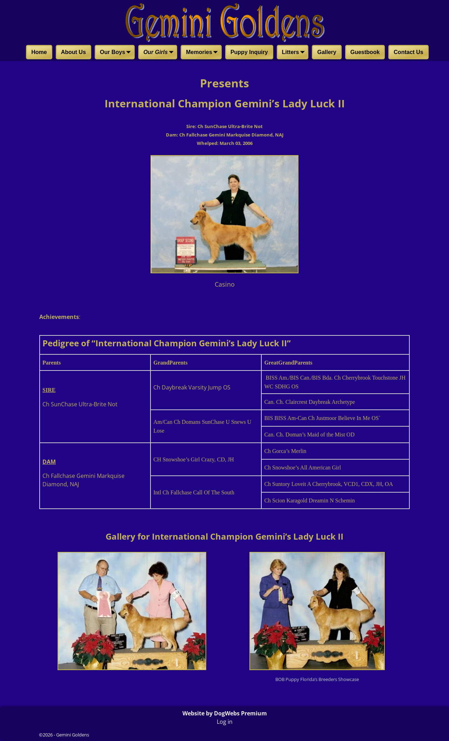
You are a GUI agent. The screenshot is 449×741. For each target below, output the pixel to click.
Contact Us (408, 52)
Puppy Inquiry (249, 52)
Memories (203, 52)
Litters (295, 52)
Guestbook (365, 52)
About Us (73, 52)
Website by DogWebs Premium (224, 713)
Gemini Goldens (72, 735)
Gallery (326, 52)
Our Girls (159, 52)
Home (39, 52)
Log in (225, 722)
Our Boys (117, 52)
